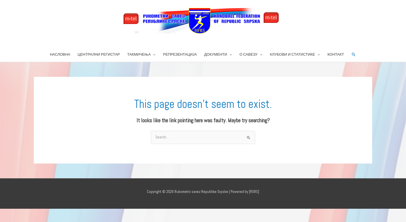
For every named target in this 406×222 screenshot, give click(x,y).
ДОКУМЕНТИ (215, 54)
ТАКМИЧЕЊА (139, 54)
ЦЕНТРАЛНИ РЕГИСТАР (99, 54)
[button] (353, 54)
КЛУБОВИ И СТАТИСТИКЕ (292, 54)
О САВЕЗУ (248, 54)
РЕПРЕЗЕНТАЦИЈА (180, 54)
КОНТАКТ (335, 54)
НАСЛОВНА (60, 54)
